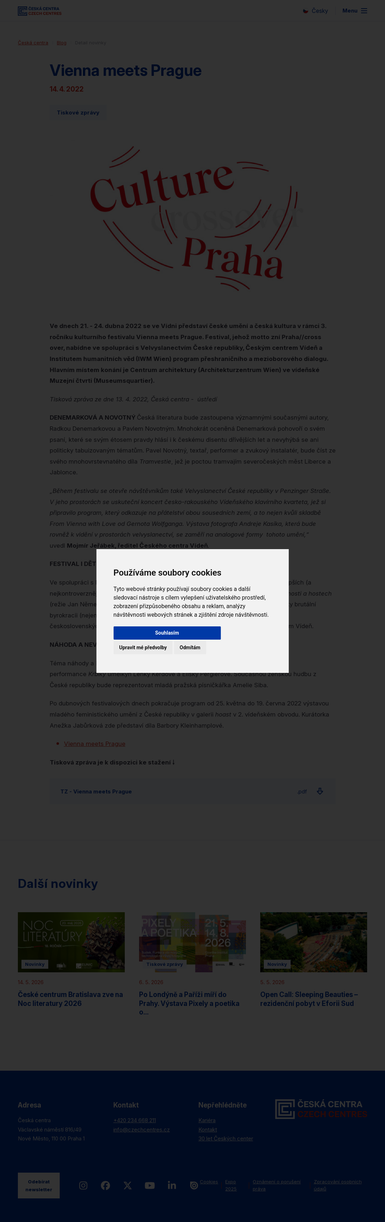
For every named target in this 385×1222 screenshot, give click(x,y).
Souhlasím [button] (167, 633)
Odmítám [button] (190, 647)
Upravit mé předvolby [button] (143, 647)
